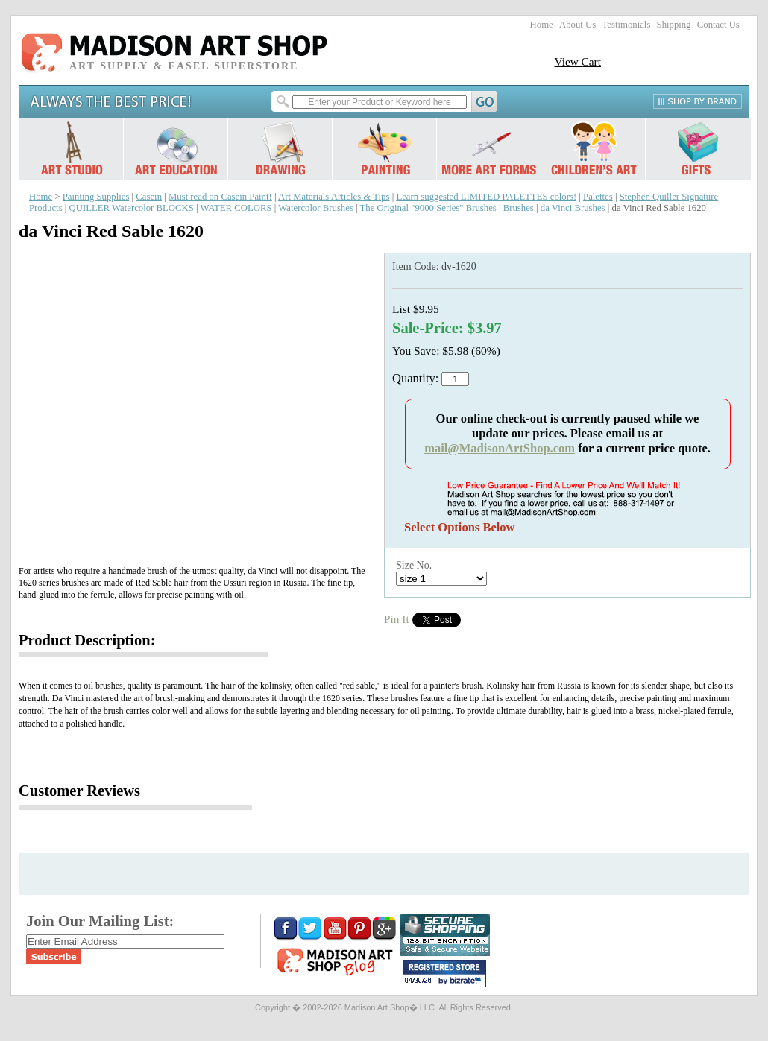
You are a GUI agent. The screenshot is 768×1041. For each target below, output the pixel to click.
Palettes (598, 197)
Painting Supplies (96, 197)
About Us (577, 24)
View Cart (577, 61)
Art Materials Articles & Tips (333, 197)
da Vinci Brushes (573, 208)
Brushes (518, 208)
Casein (149, 197)
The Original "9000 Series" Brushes (428, 208)
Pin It (396, 619)
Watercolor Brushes (315, 208)
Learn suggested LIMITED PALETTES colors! (486, 197)
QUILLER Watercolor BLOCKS (131, 208)
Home (541, 24)
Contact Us (718, 24)
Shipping (674, 24)
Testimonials (626, 24)
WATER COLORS (236, 208)
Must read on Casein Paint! (220, 197)
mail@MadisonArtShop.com (499, 448)
